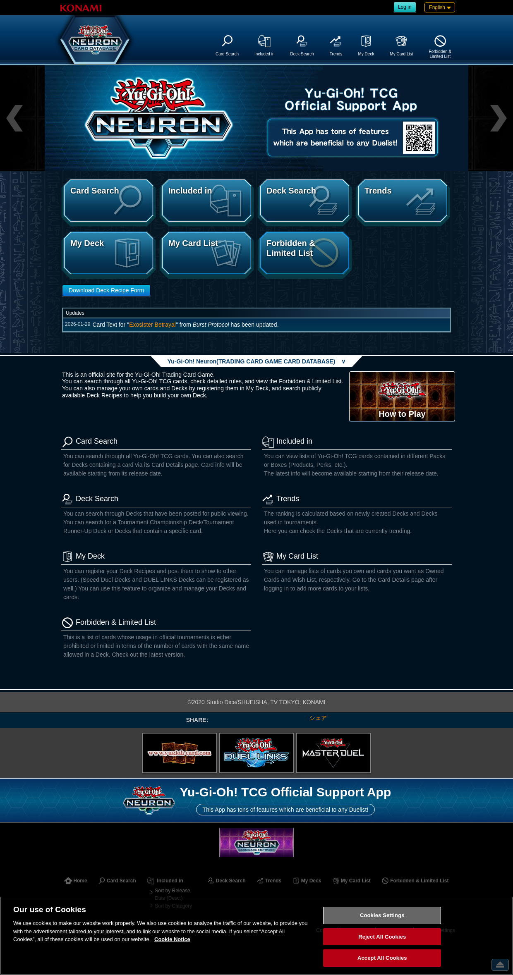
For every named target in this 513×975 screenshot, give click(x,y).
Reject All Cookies (382, 937)
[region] (256, 935)
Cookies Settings (382, 915)
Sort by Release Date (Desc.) (172, 894)
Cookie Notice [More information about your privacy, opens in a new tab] (172, 939)
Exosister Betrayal (152, 324)
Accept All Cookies (382, 958)
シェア (318, 718)
